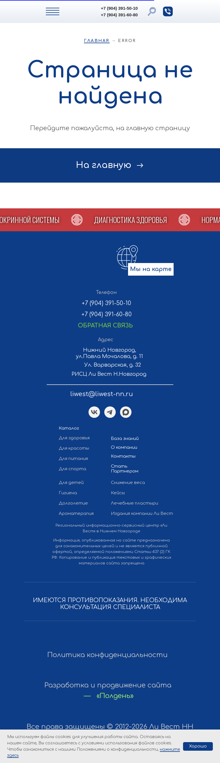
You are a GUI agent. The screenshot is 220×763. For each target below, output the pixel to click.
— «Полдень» (108, 696)
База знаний (125, 438)
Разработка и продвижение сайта (107, 685)
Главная (97, 41)
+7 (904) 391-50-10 (119, 8)
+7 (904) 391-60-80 (119, 14)
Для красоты (74, 448)
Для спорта (72, 469)
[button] (168, 11)
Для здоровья (74, 438)
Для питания (73, 458)
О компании (124, 447)
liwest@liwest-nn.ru (101, 394)
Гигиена (68, 493)
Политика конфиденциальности (107, 655)
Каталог (69, 428)
